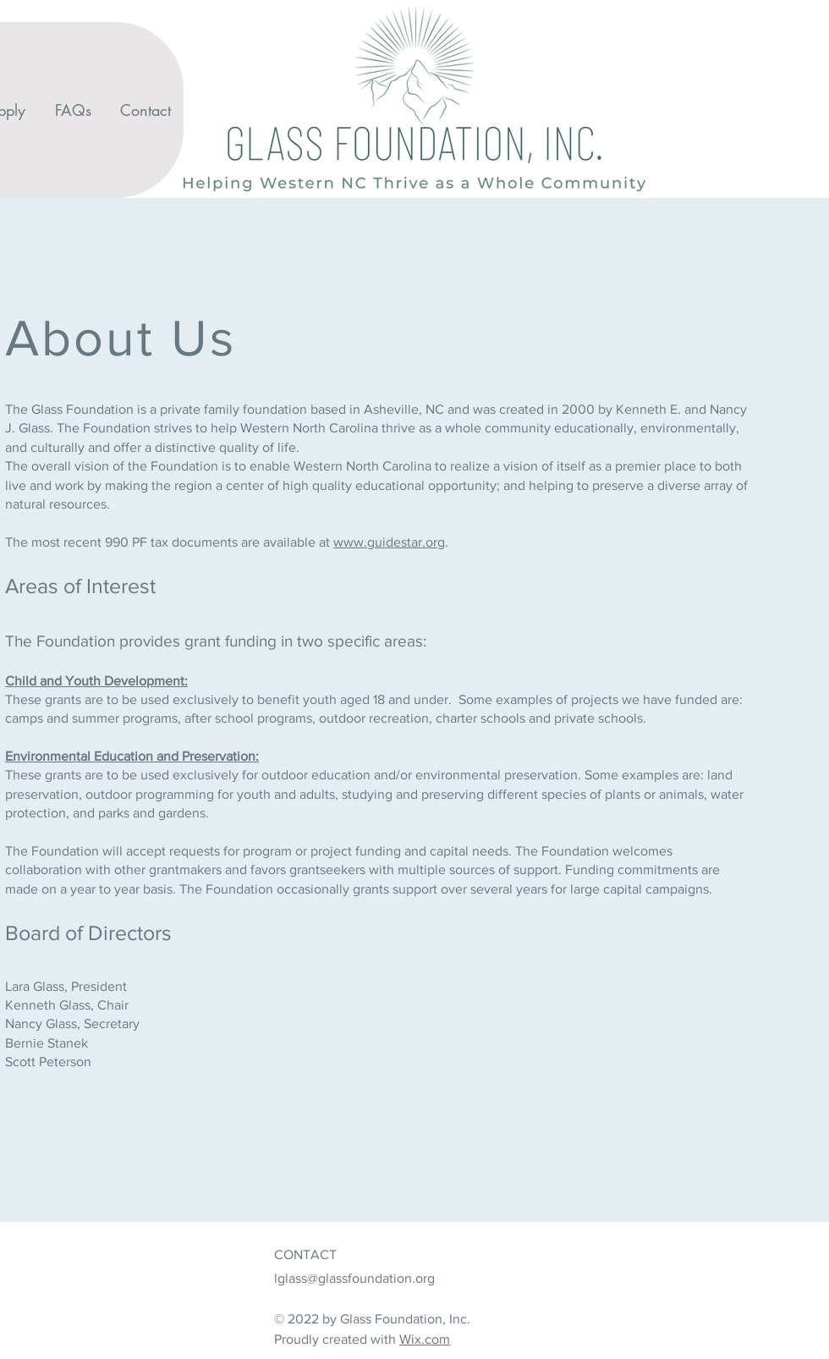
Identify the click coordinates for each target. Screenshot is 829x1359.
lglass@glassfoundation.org (354, 1278)
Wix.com (424, 1339)
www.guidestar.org (389, 542)
